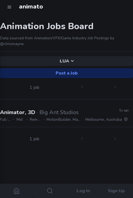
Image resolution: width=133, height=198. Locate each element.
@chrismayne (12, 43)
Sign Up (116, 191)
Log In (83, 191)
